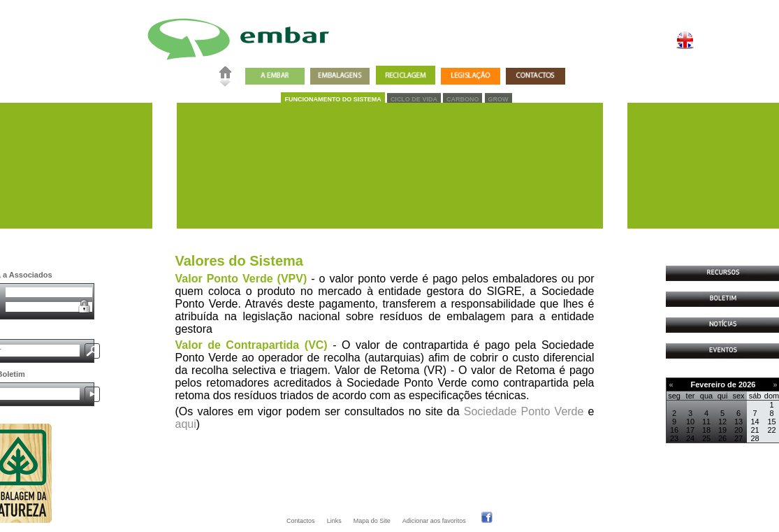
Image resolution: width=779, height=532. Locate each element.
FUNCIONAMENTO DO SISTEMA (332, 99)
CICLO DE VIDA (414, 99)
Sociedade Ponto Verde (524, 411)
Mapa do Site (372, 520)
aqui (185, 424)
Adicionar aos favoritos (434, 520)
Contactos (300, 520)
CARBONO (462, 99)
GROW (498, 99)
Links (334, 520)
